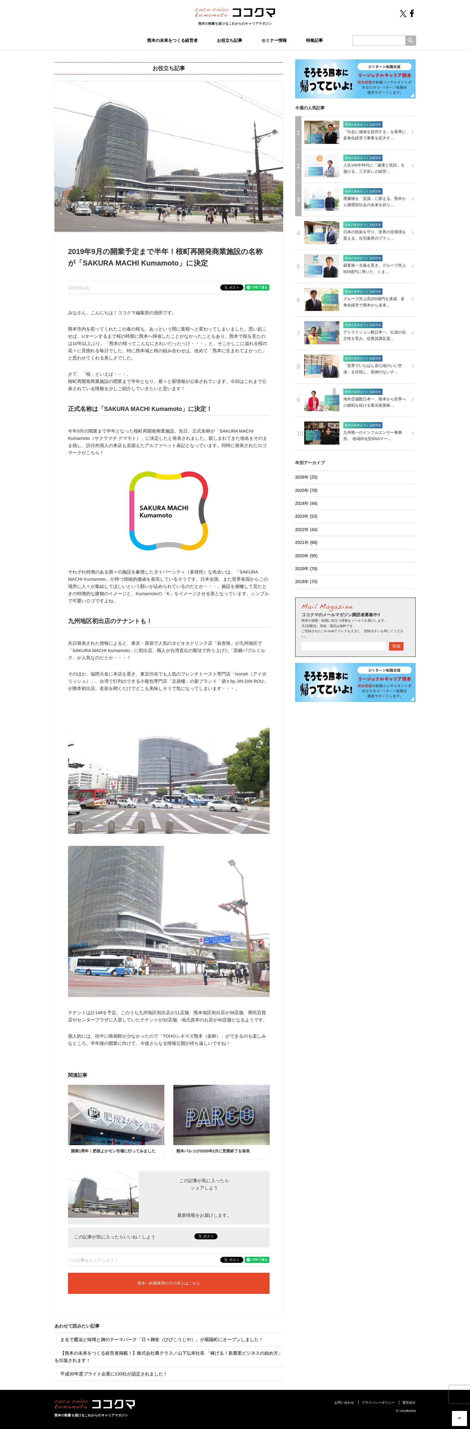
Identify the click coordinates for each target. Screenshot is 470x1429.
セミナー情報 (274, 40)
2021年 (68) (306, 542)
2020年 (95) (306, 555)
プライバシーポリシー (378, 1402)
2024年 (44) (306, 503)
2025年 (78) (306, 490)
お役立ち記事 (229, 40)
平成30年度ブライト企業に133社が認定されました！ (111, 1373)
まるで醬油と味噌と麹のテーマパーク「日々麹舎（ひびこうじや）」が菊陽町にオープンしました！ (158, 1339)
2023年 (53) (306, 516)
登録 (396, 646)
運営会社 (409, 1402)
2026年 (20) (306, 477)
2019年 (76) (306, 568)
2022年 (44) (306, 529)
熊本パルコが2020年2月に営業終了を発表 (213, 1151)
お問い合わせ (344, 1402)
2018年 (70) (306, 581)
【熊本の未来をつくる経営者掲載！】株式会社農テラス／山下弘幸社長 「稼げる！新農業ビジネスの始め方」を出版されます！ (168, 1356)
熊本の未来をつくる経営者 (172, 40)
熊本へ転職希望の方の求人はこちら (169, 1283)
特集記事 (314, 40)
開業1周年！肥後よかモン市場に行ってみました (113, 1151)
